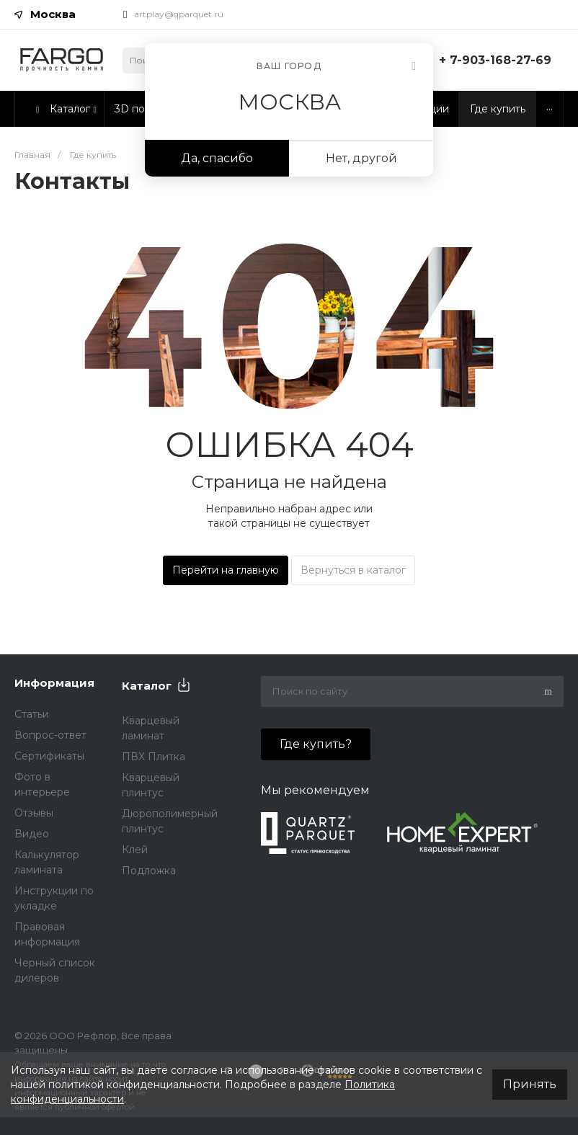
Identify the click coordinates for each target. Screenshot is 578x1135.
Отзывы (33, 812)
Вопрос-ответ (50, 735)
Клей (135, 849)
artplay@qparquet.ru (178, 14)
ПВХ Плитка (153, 756)
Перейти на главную (225, 570)
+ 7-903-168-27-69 (495, 60)
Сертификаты (49, 755)
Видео (31, 833)
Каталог (147, 686)
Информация (54, 683)
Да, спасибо (217, 158)
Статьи (31, 714)
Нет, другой (361, 158)
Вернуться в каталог (353, 570)
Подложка (149, 870)
